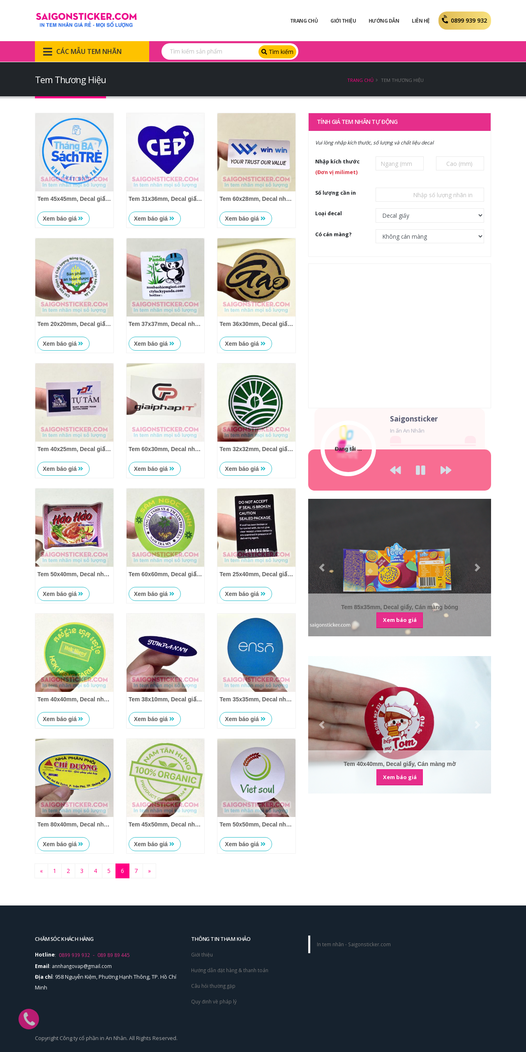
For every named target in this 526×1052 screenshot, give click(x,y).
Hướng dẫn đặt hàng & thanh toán (232, 969)
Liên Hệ (421, 20)
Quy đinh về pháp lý (215, 999)
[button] (322, 567)
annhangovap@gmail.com (83, 965)
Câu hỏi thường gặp (215, 984)
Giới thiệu (202, 954)
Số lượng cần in (335, 192)
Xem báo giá (63, 218)
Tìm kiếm (277, 52)
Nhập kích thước (337, 167)
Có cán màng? (333, 234)
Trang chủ (360, 80)
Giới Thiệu (343, 20)
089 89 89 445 (113, 954)
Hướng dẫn (384, 20)
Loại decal (328, 213)
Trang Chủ (304, 20)
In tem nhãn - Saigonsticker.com (355, 943)
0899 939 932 (465, 20)
